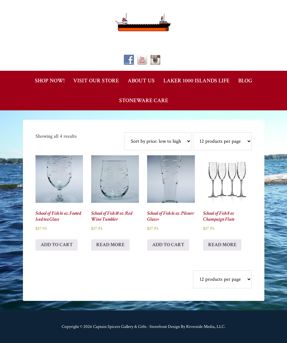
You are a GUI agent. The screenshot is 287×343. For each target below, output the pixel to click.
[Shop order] (157, 141)
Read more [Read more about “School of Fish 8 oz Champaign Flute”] (222, 244)
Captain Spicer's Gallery (143, 22)
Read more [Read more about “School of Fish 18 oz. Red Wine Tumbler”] (110, 244)
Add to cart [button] (57, 244)
